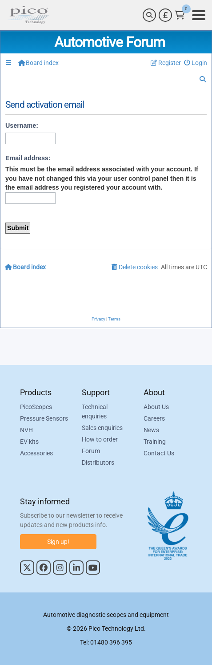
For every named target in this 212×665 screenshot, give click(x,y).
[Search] (149, 15)
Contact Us (159, 453)
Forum (91, 450)
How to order (100, 439)
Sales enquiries (102, 427)
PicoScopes (36, 406)
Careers (154, 418)
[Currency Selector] (165, 15)
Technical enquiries (95, 411)
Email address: (28, 158)
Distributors (98, 462)
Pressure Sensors (44, 418)
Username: (21, 125)
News (151, 430)
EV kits (29, 441)
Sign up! (58, 541)
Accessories (36, 453)
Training (155, 441)
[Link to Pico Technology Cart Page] (180, 15)
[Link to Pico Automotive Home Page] (28, 15)
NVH (26, 430)
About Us (156, 406)
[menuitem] (196, 63)
